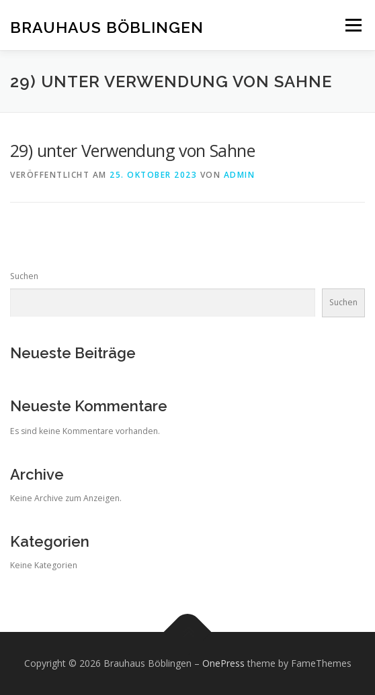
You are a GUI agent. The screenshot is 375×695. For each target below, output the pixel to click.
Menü (352, 25)
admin (239, 174)
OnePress (223, 663)
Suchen (24, 276)
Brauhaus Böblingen (107, 26)
